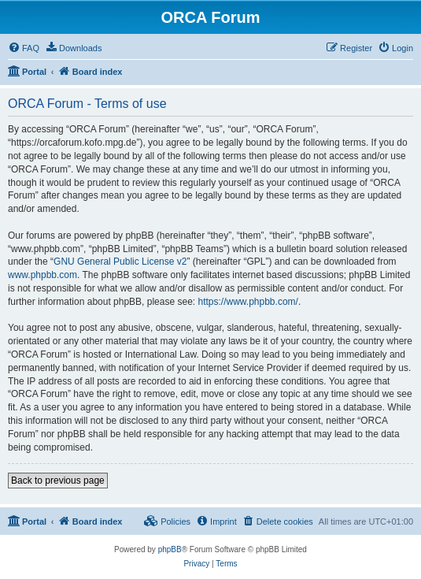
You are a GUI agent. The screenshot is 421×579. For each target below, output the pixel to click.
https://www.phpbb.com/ (247, 301)
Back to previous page (58, 480)
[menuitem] (23, 48)
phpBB (170, 549)
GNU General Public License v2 (120, 261)
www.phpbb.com (42, 274)
